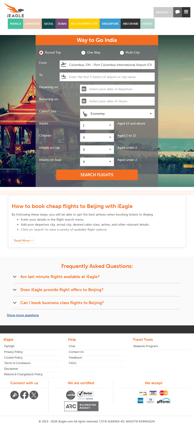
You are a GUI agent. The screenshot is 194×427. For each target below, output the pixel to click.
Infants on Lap (49, 148)
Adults (43, 123)
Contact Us (76, 352)
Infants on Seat (50, 160)
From (43, 63)
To (41, 75)
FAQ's (73, 363)
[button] (163, 12)
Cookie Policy (13, 357)
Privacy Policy (13, 352)
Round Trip (50, 52)
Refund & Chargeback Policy (23, 374)
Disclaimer (11, 369)
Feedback (75, 357)
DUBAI (62, 24)
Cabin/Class (47, 111)
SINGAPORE (110, 24)
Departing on (48, 87)
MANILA (15, 24)
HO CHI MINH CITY (84, 24)
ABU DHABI (130, 24)
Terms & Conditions (17, 363)
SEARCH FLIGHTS (96, 174)
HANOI (147, 24)
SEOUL (48, 24)
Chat (72, 346)
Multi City (129, 52)
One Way (90, 52)
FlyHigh (9, 346)
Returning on (48, 99)
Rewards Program (145, 346)
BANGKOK (32, 24)
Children (45, 135)
